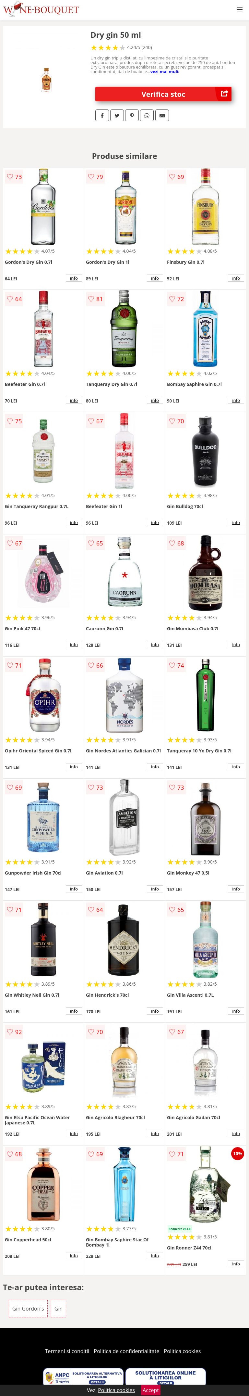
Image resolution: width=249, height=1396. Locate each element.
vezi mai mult (164, 71)
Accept (151, 1390)
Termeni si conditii (67, 1351)
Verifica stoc (187, 94)
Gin (58, 1308)
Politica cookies (182, 1351)
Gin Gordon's (28, 1308)
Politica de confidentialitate (127, 1351)
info (74, 278)
